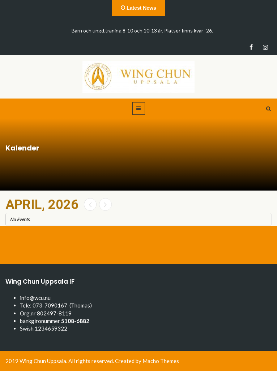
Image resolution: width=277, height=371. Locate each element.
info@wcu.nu (35, 297)
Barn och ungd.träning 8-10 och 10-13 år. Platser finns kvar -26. (142, 30)
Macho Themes (160, 361)
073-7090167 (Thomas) (62, 305)
